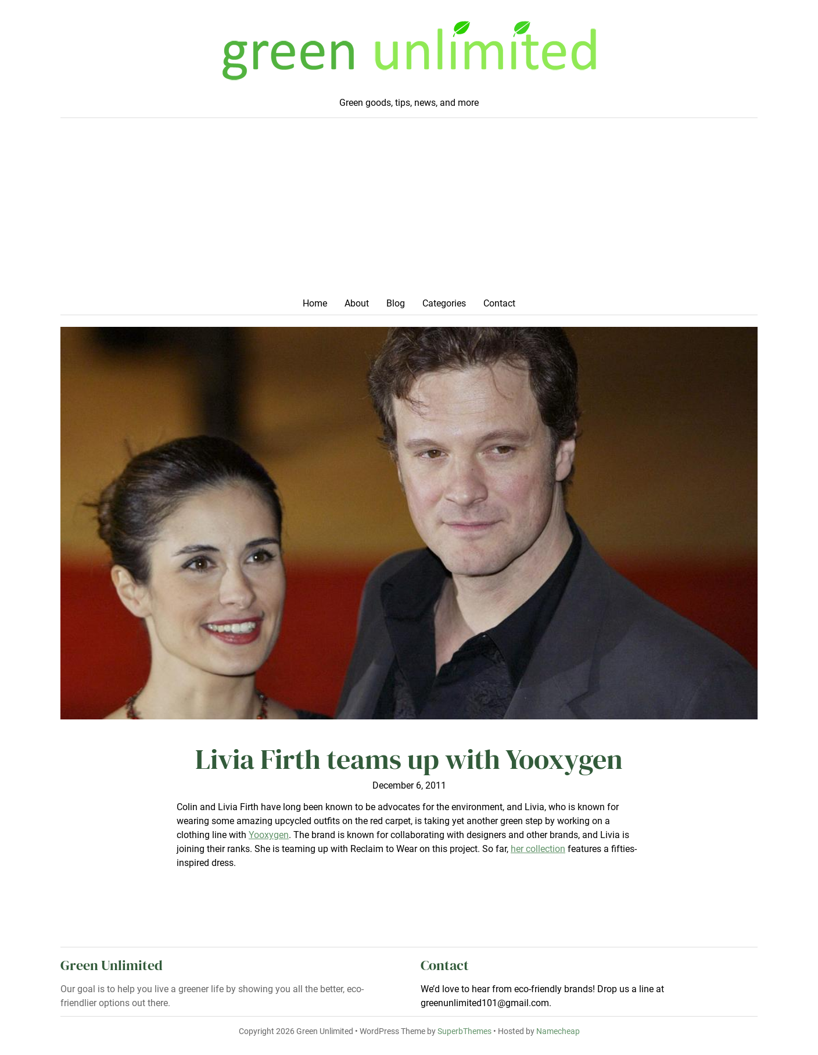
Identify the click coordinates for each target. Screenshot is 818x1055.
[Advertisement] (409, 211)
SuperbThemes (464, 1031)
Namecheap (558, 1031)
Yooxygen (269, 834)
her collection (538, 848)
